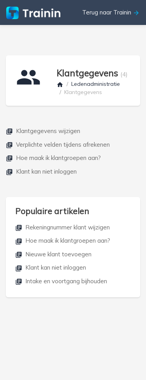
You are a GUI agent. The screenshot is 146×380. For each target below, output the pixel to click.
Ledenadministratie (95, 83)
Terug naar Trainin (111, 12)
